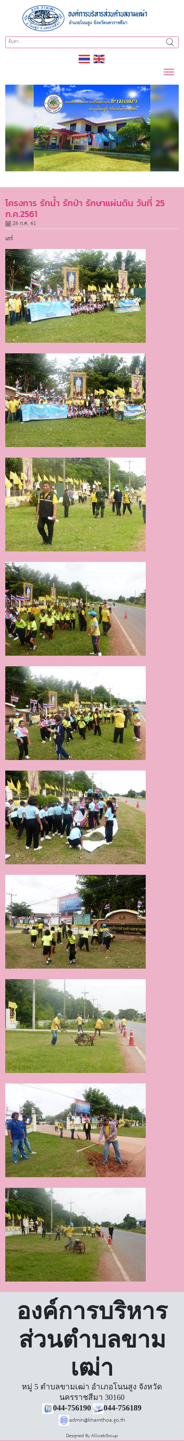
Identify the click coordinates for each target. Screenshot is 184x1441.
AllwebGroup (104, 1436)
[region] (92, 128)
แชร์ (9, 239)
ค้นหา (170, 42)
